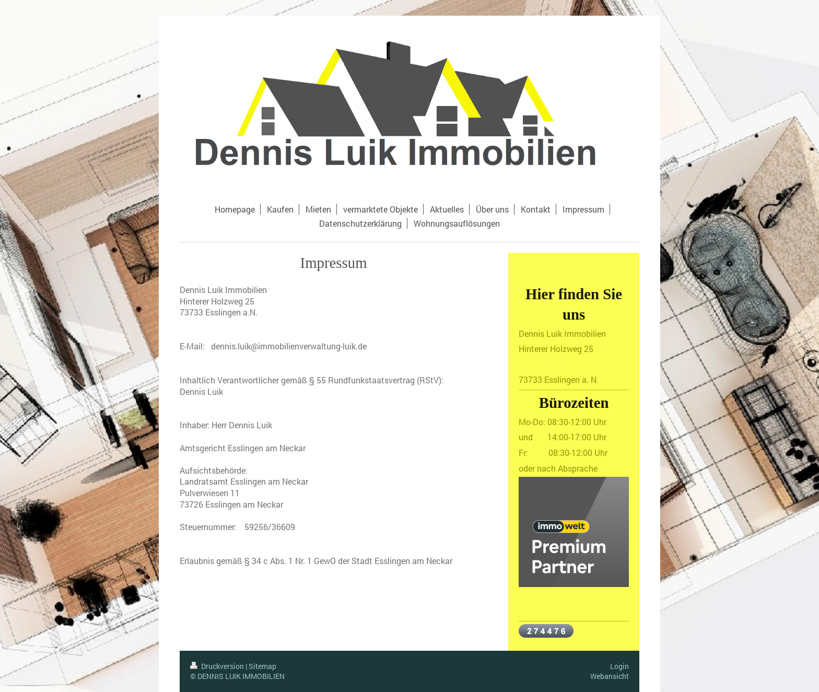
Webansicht (609, 676)
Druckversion (217, 666)
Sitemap (262, 666)
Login (619, 666)
